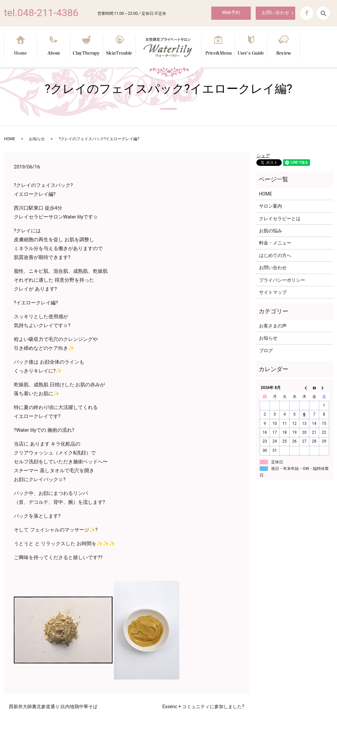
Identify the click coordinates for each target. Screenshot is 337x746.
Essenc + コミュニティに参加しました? (203, 706)
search (323, 13)
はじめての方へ (275, 255)
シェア (263, 155)
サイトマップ (273, 292)
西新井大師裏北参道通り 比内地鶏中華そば (53, 706)
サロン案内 (270, 206)
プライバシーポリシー (282, 280)
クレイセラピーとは (279, 218)
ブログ (266, 350)
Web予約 (231, 12)
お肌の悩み (270, 230)
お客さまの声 (273, 325)
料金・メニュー (275, 242)
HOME (9, 139)
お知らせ (37, 139)
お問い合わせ (275, 12)
